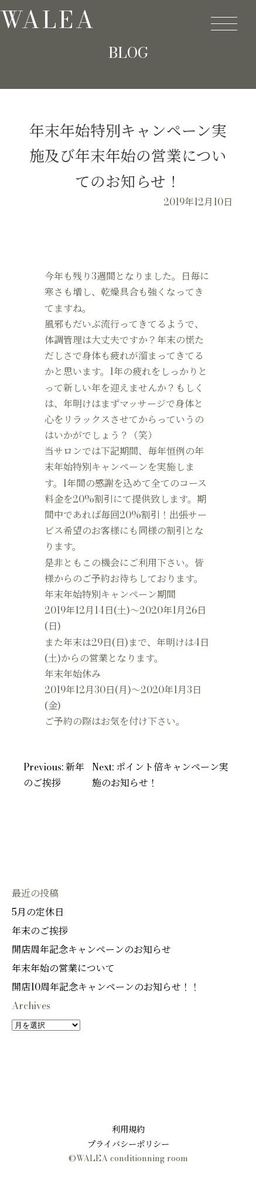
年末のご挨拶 (40, 931)
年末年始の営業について (63, 968)
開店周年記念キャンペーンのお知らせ (91, 949)
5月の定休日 (38, 912)
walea (48, 19)
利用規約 (128, 1129)
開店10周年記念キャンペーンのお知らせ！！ (106, 987)
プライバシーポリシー (128, 1144)
